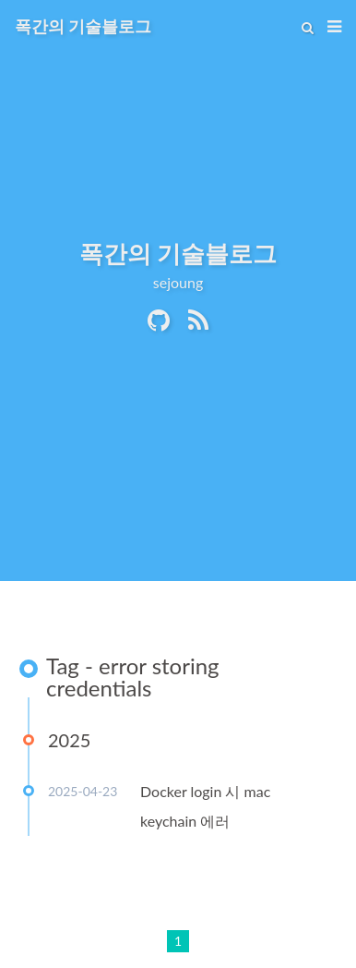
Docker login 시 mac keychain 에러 (205, 805)
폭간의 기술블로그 (83, 26)
